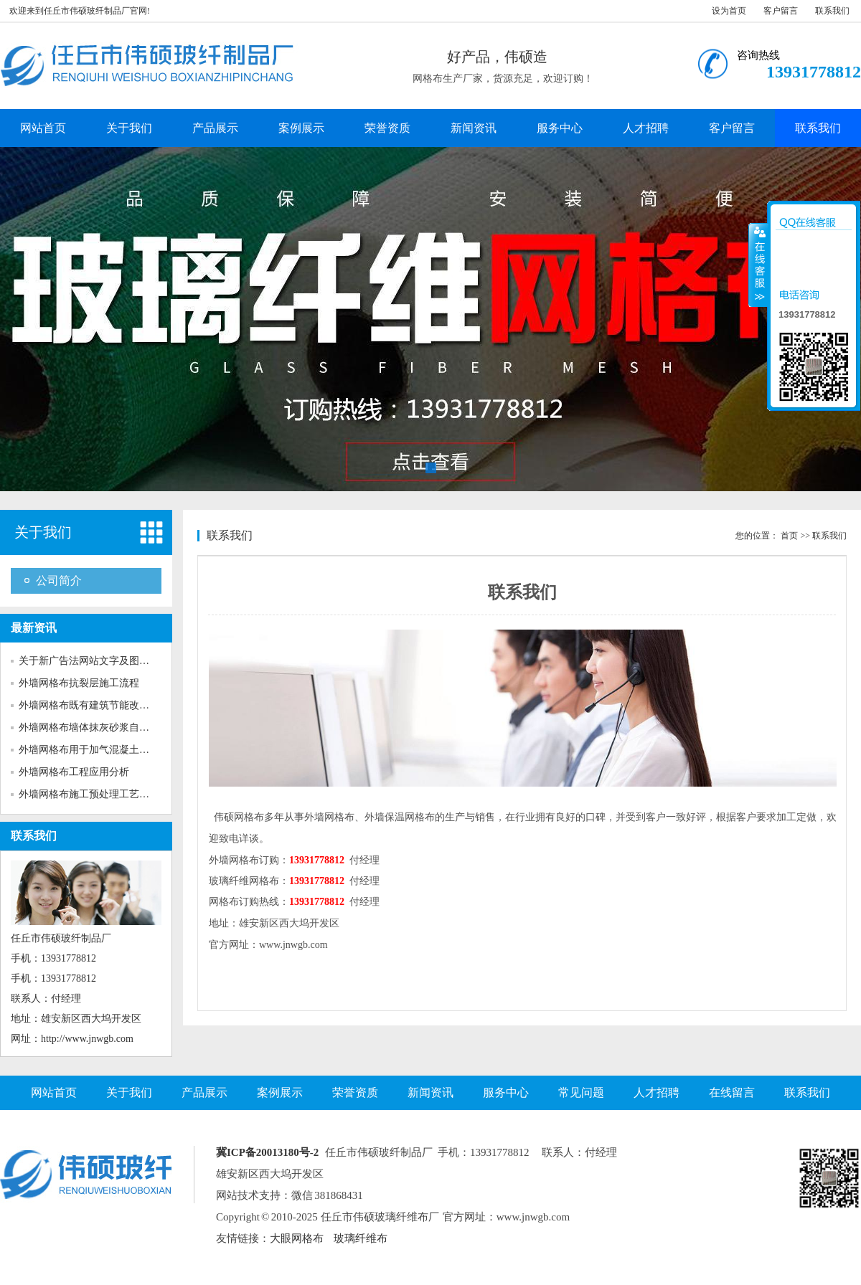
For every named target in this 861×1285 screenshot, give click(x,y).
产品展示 (215, 128)
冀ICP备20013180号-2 (267, 1152)
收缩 (758, 264)
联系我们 (832, 11)
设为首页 (729, 11)
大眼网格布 (297, 1238)
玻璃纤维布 (360, 1238)
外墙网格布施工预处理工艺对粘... (93, 794)
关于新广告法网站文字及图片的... (93, 660)
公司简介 (59, 580)
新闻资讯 (474, 128)
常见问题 (581, 1092)
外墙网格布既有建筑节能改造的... (93, 705)
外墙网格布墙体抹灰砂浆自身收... (93, 727)
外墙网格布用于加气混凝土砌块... (93, 749)
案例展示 (301, 128)
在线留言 (732, 1092)
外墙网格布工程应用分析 (74, 772)
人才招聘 (646, 128)
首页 (789, 536)
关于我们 (129, 128)
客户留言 (780, 11)
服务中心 (560, 128)
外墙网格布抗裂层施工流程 (79, 683)
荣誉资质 (387, 128)
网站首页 (43, 128)
